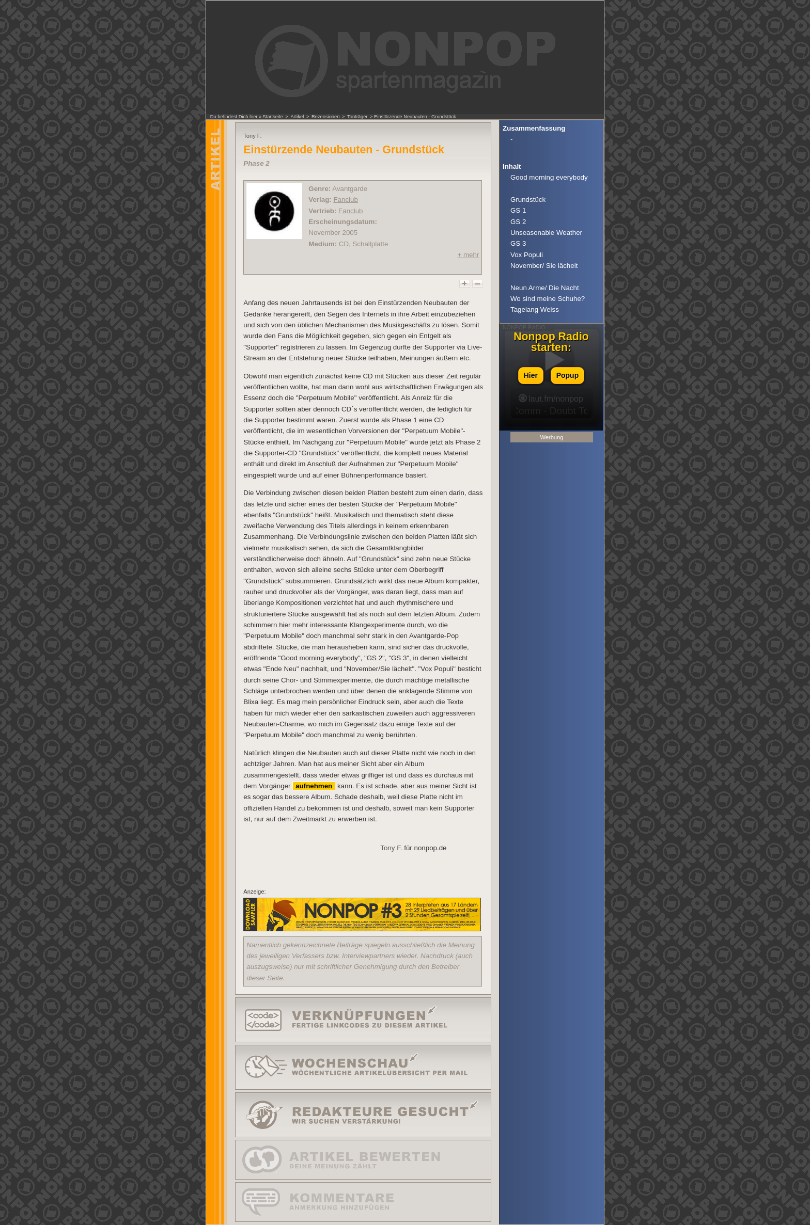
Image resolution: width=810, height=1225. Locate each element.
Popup (567, 375)
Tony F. (391, 848)
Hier (531, 375)
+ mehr (468, 255)
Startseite (272, 116)
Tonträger (357, 116)
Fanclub (345, 199)
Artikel (297, 116)
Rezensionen (325, 116)
